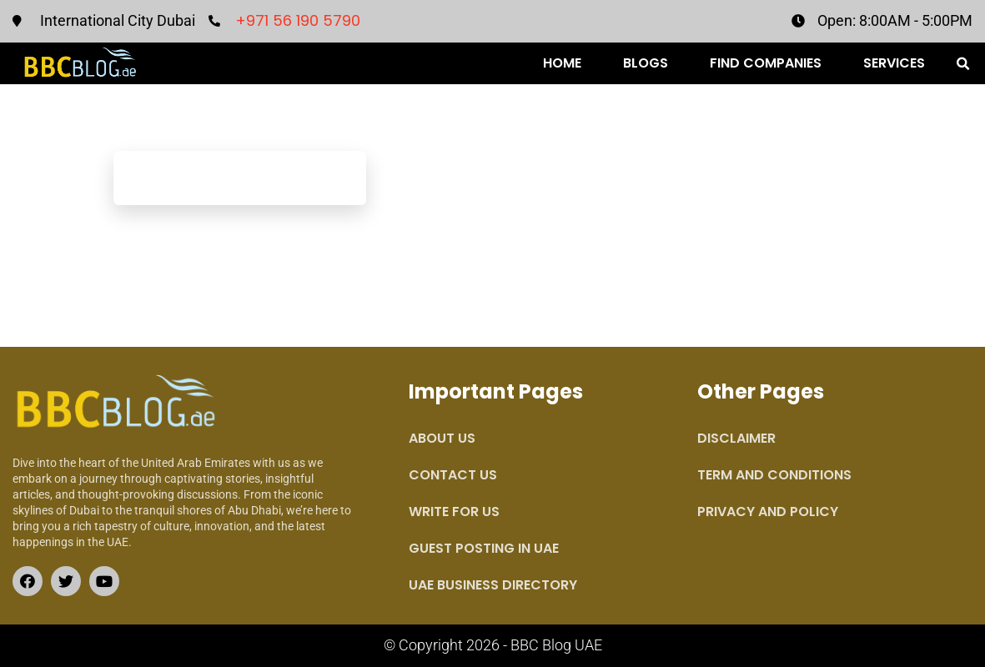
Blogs (645, 63)
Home (562, 63)
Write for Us (454, 511)
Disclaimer (736, 438)
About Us (442, 438)
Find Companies (766, 63)
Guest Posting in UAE (484, 548)
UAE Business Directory (493, 584)
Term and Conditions (774, 474)
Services (894, 63)
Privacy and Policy (767, 511)
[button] (963, 64)
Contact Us (453, 474)
